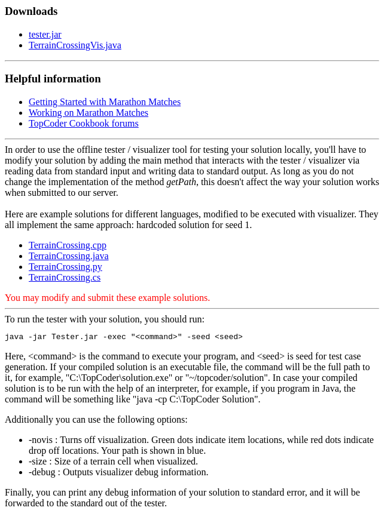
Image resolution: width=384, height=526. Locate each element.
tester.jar (45, 34)
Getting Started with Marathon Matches (105, 102)
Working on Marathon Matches (88, 112)
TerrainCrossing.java (69, 256)
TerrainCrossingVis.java (75, 45)
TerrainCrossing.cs (64, 277)
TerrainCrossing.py (65, 267)
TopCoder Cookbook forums (84, 123)
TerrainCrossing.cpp (67, 245)
